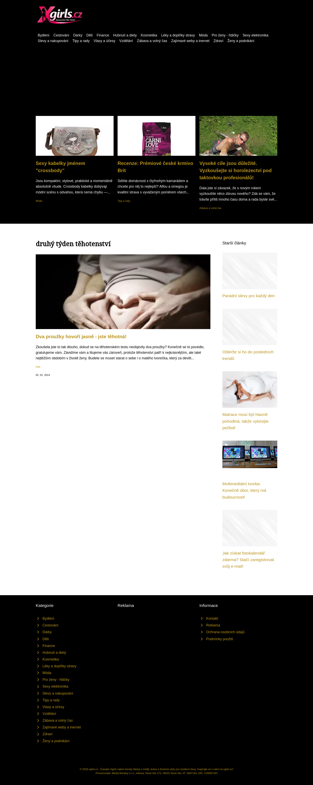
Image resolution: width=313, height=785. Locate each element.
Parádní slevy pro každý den (248, 295)
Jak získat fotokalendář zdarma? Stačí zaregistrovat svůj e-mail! (248, 560)
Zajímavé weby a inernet (190, 41)
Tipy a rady (81, 41)
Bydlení (44, 35)
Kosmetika (149, 35)
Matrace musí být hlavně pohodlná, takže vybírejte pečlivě (245, 421)
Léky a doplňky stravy (178, 35)
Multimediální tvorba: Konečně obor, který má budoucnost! (244, 490)
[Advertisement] (156, 73)
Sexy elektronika (255, 35)
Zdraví (218, 41)
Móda (203, 35)
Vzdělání (126, 41)
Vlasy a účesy (104, 41)
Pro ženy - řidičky (225, 35)
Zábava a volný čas (152, 41)
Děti (89, 35)
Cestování (61, 35)
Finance (103, 35)
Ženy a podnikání (240, 41)
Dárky (77, 35)
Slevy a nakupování (53, 41)
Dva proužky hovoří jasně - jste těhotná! (81, 336)
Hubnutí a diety (125, 35)
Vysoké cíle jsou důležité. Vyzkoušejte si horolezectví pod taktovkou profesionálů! (235, 170)
